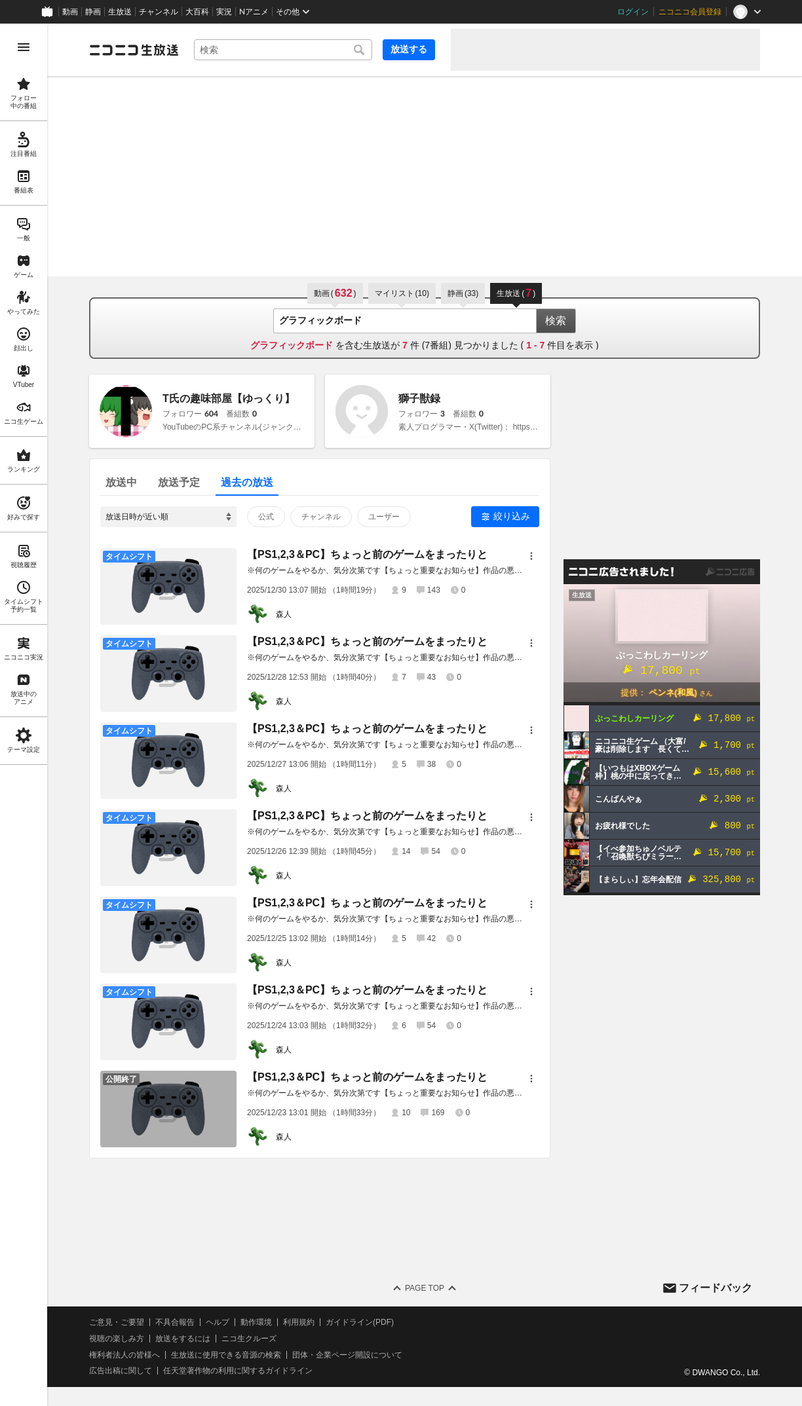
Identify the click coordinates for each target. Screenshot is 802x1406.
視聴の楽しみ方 (116, 1338)
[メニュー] (531, 556)
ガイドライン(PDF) (360, 1322)
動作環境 (256, 1322)
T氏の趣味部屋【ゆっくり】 (228, 398)
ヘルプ (217, 1322)
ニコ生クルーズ (249, 1338)
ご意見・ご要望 (116, 1322)
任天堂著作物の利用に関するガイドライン (238, 1371)
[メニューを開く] (23, 47)
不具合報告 (175, 1322)
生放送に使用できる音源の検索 (226, 1355)
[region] (23, 715)
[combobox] (283, 49)
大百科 (197, 12)
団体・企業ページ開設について (347, 1355)
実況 (224, 12)
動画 (70, 12)
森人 (284, 614)
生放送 (120, 12)
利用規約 (299, 1322)
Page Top (424, 1288)
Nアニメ (254, 12)
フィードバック (715, 1287)
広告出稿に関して (120, 1370)
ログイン (633, 12)
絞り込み (511, 516)
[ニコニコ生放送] (133, 50)
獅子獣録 (419, 398)
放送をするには (182, 1338)
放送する (409, 49)
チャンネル (158, 12)
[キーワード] (283, 49)
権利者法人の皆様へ (124, 1355)
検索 (555, 320)
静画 (93, 12)
